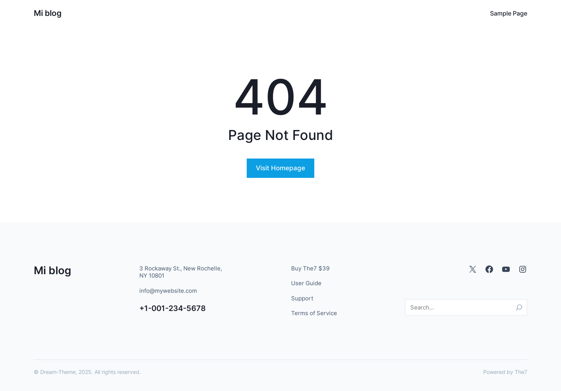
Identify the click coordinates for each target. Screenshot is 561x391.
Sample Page (508, 13)
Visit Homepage (280, 168)
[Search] (519, 307)
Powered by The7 (505, 372)
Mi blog (47, 13)
